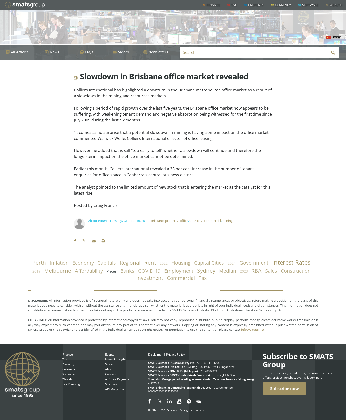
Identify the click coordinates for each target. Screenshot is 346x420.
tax (203, 278)
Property (256, 5)
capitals (106, 262)
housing (180, 262)
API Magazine (114, 389)
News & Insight (115, 359)
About (109, 369)
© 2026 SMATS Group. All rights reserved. (177, 410)
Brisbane (157, 220)
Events (109, 354)
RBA (256, 270)
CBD (192, 220)
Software (310, 5)
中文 (337, 37)
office (184, 220)
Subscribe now (284, 388)
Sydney (206, 270)
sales (271, 271)
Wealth (336, 5)
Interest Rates (291, 262)
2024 (232, 263)
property (171, 220)
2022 (164, 263)
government (253, 262)
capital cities (209, 262)
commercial (212, 220)
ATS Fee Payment (117, 379)
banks (127, 271)
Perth (39, 262)
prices (112, 271)
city (199, 220)
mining (227, 220)
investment (149, 277)
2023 (244, 271)
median (227, 271)
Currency (283, 5)
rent (150, 262)
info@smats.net (252, 329)
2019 (36, 271)
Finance (213, 5)
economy (83, 262)
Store (109, 364)
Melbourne (57, 270)
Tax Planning (71, 384)
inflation (59, 262)
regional (130, 262)
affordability (89, 271)
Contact (110, 374)
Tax (234, 5)
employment (178, 271)
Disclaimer (155, 354)
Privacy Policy (175, 354)
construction (296, 271)
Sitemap (111, 384)
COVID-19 (149, 271)
